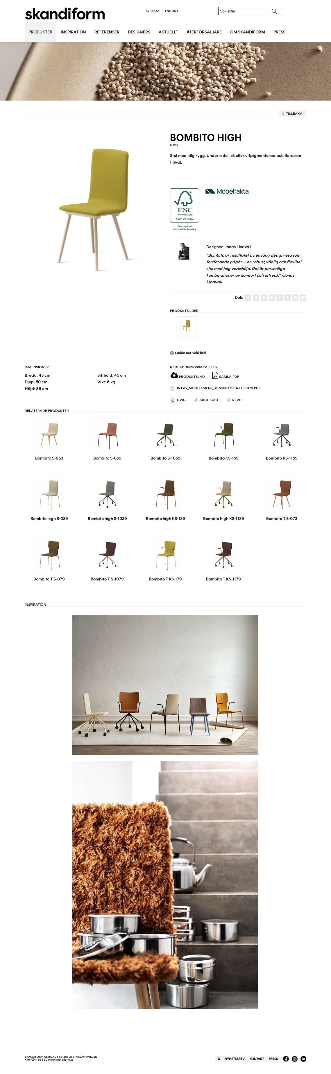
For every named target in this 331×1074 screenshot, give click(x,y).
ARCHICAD (205, 400)
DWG (178, 400)
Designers (139, 32)
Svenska (152, 11)
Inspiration (73, 32)
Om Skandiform (247, 32)
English (171, 11)
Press (279, 32)
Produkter (40, 32)
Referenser (106, 32)
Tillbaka (292, 114)
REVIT (234, 400)
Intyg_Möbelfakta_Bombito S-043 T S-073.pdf (216, 388)
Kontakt (257, 1059)
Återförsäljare (204, 32)
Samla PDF (225, 375)
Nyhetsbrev (235, 1059)
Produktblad (188, 377)
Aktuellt (168, 32)
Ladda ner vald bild (188, 353)
